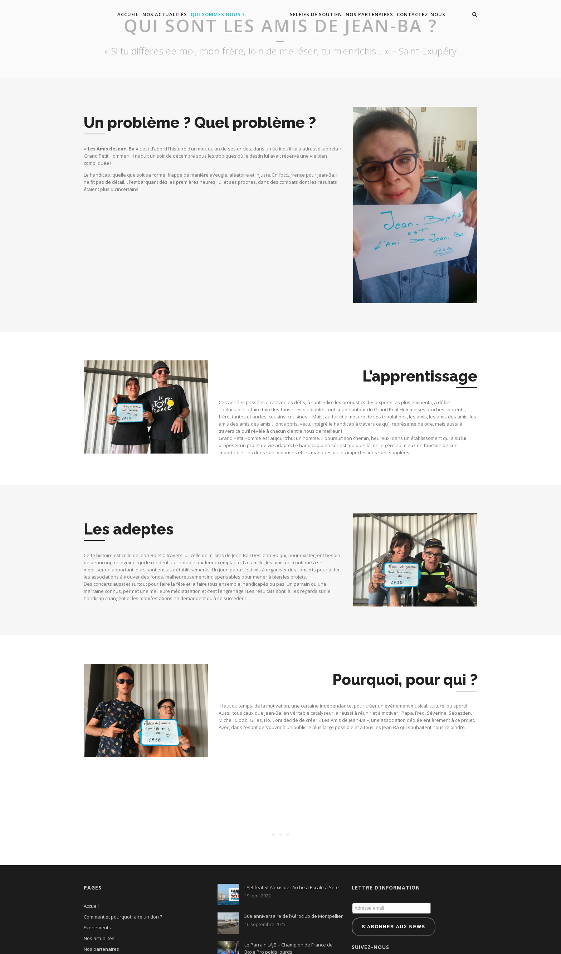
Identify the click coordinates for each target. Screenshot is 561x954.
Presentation (98, 935)
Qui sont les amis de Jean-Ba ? (116, 946)
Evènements (97, 892)
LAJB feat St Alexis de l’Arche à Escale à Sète (291, 852)
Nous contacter (100, 924)
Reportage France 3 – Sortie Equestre (284, 939)
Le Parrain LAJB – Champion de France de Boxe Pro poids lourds (288, 913)
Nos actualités (164, 14)
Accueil (128, 14)
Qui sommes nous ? (218, 14)
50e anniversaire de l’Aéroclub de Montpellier (293, 881)
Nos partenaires (369, 14)
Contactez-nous (421, 14)
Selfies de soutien (316, 14)
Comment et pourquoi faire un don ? (123, 881)
